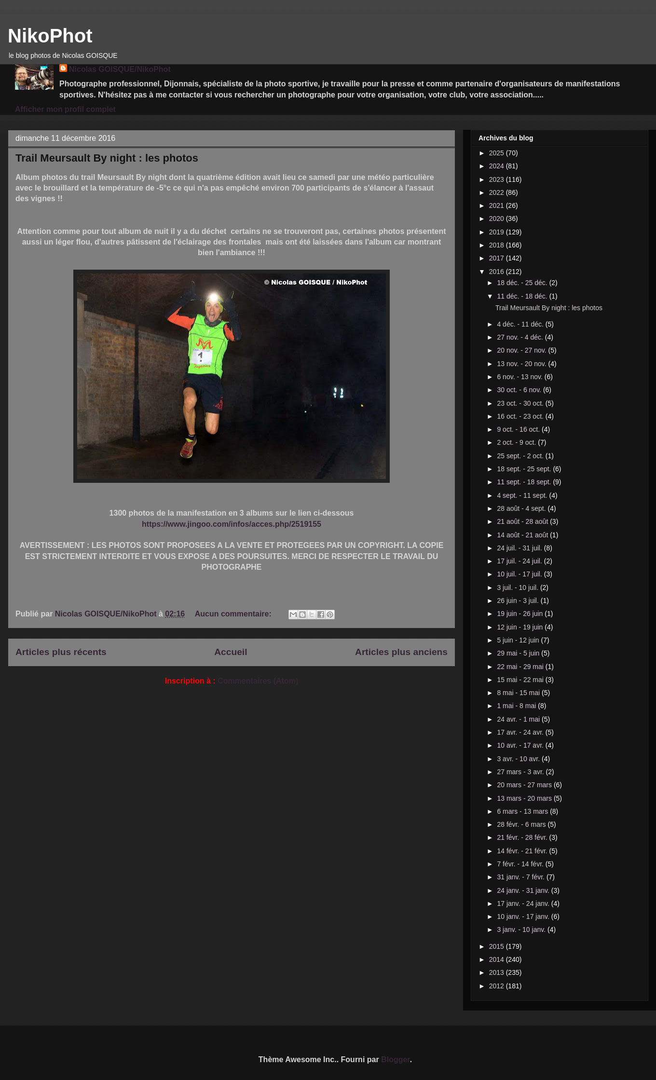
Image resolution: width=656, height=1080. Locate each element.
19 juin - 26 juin (521, 613)
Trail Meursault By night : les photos (106, 158)
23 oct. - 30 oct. (521, 403)
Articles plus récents (61, 652)
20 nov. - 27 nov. (522, 350)
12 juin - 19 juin (521, 627)
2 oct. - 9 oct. (517, 442)
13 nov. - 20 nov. (522, 364)
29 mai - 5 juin (519, 653)
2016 (497, 271)
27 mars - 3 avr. (521, 772)
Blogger (395, 1059)
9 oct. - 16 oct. (519, 429)
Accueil (230, 652)
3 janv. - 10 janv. (522, 929)
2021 (497, 205)
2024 (497, 166)
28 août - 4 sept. (522, 508)
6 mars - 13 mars (523, 811)
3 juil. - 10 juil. (518, 587)
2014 (497, 959)
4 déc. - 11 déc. (521, 324)
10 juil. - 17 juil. (520, 574)
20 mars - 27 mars (525, 785)
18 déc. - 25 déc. (523, 283)
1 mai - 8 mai (517, 706)
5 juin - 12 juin (519, 640)
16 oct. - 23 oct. (521, 416)
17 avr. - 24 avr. (521, 732)
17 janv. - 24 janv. (524, 903)
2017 (497, 258)
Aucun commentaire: (234, 614)
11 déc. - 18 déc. (523, 296)
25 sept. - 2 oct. (521, 456)
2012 (497, 986)
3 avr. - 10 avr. (519, 759)
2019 (497, 232)
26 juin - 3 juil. (518, 600)
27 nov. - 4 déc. (521, 337)
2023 (497, 179)
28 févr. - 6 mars (522, 824)
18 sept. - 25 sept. (525, 469)
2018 (497, 245)
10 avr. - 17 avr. (521, 745)
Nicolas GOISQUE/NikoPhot (120, 69)
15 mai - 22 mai (521, 680)
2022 (497, 192)
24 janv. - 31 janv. (524, 890)
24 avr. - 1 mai (519, 719)
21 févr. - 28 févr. (523, 837)
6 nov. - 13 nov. (520, 377)
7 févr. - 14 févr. (521, 864)
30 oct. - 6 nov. (520, 390)
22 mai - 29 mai (521, 666)
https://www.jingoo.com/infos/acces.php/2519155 (231, 524)
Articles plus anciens (401, 652)
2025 (497, 153)
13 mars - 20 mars (525, 798)
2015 (497, 946)
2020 (497, 218)
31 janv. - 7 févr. (521, 877)
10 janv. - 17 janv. (524, 916)
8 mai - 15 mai (519, 693)
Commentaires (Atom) (258, 681)
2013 (497, 972)
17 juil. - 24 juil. (520, 561)
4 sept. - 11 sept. (523, 495)
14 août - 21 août (523, 535)
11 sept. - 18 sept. (525, 482)
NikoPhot (50, 35)
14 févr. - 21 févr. (523, 851)
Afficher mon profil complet (65, 109)
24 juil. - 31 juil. (520, 548)
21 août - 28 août (523, 521)
